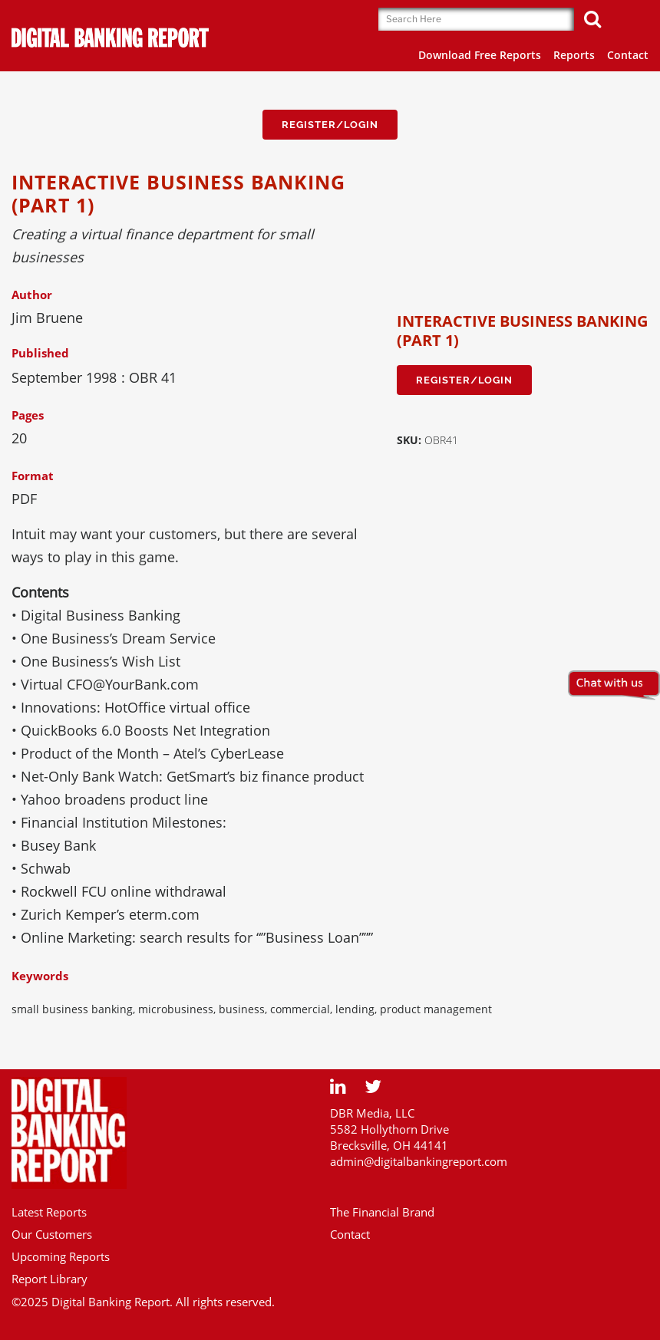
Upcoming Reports (61, 1256)
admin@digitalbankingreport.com (418, 1161)
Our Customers (52, 1234)
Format (33, 475)
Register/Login (330, 124)
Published (40, 353)
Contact (350, 1234)
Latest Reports (49, 1212)
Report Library (49, 1278)
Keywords (40, 975)
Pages (28, 415)
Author (32, 294)
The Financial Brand (382, 1212)
